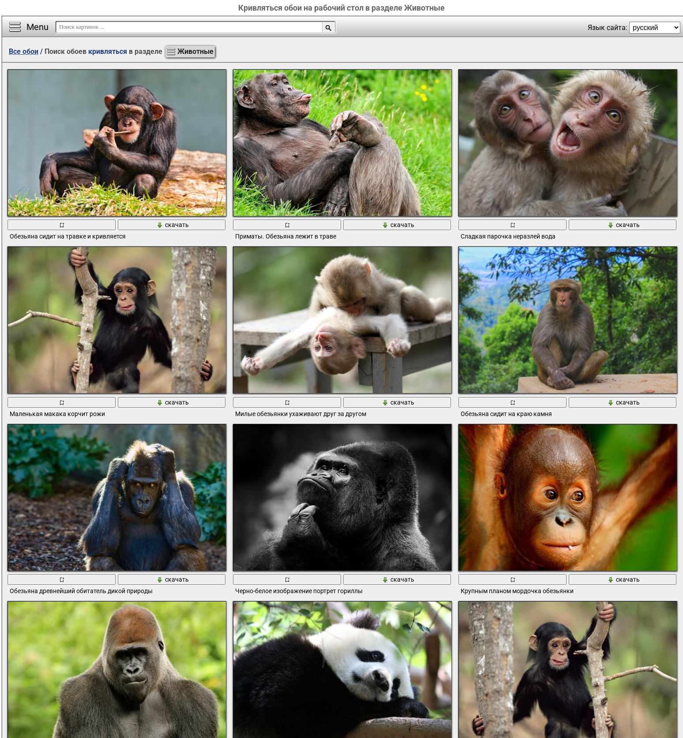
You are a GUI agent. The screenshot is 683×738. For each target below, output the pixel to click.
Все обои (23, 51)
